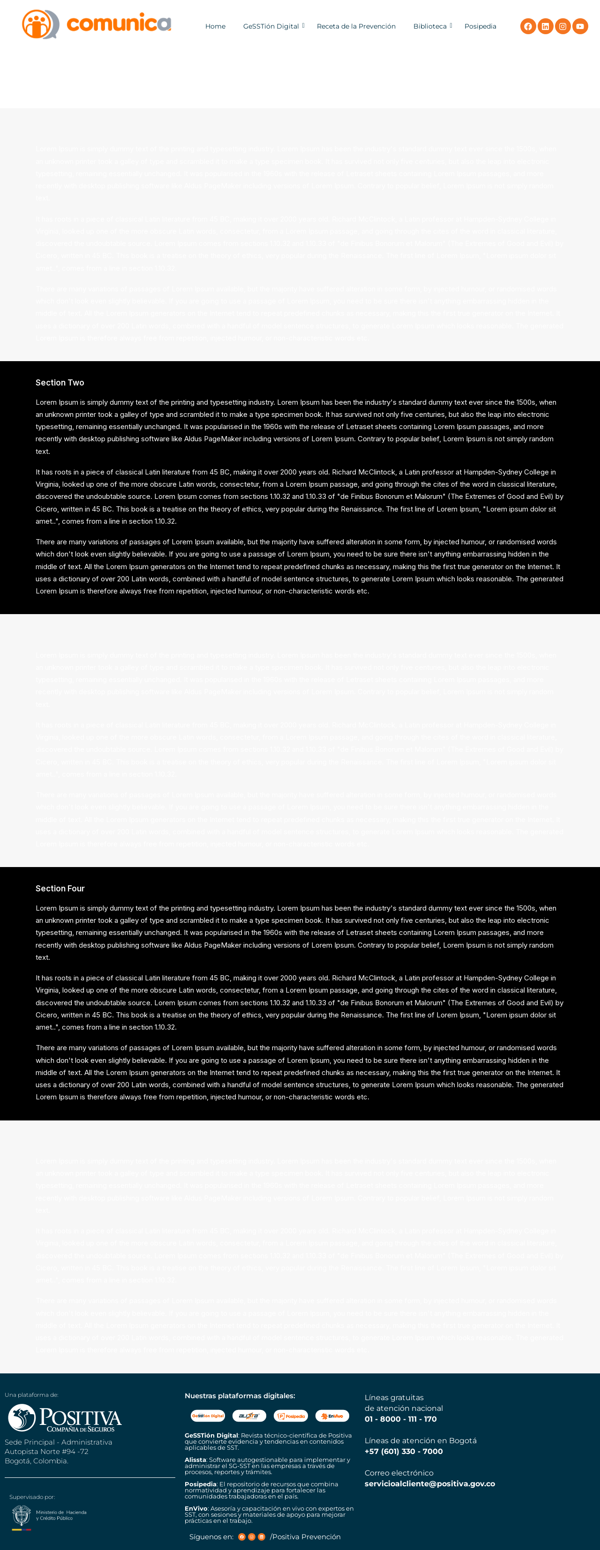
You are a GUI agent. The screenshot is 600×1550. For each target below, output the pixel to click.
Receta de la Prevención (356, 26)
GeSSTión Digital (271, 26)
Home (215, 26)
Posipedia (480, 26)
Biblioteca (430, 26)
